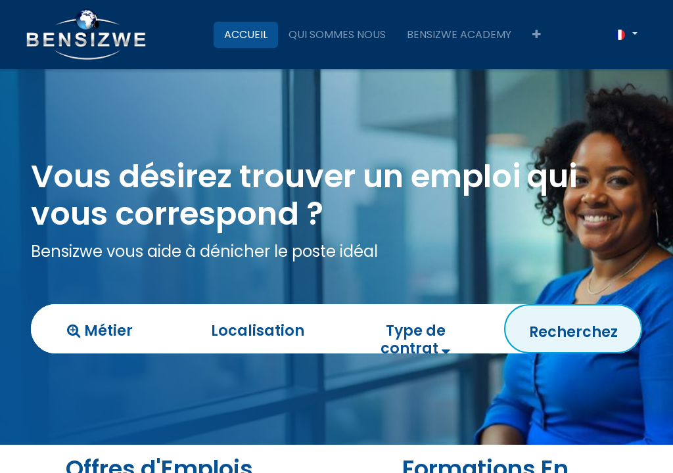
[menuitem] (246, 35)
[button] (536, 35)
